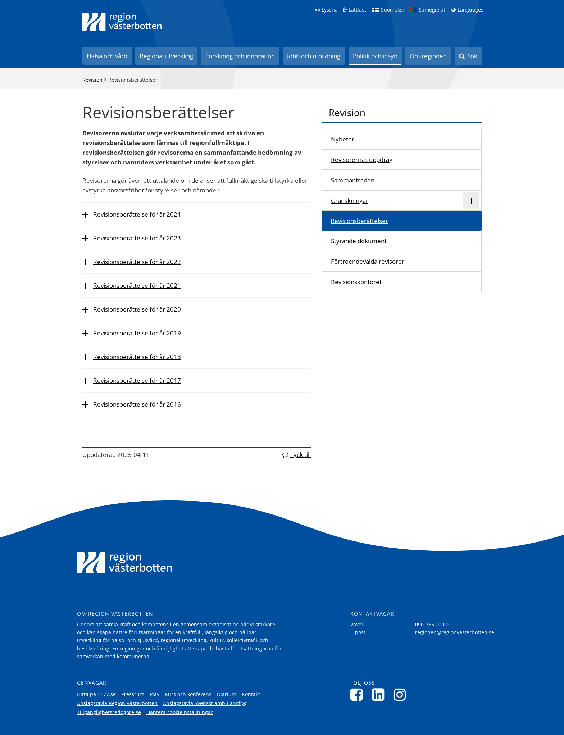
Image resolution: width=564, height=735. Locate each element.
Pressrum (132, 694)
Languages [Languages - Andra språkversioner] (470, 9)
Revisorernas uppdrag (361, 159)
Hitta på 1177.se (96, 694)
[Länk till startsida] (122, 22)
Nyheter (342, 139)
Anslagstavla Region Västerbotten (117, 703)
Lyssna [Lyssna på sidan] (330, 9)
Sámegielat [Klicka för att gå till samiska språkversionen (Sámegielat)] (432, 9)
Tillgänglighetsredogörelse (109, 712)
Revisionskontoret (356, 282)
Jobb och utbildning (313, 56)
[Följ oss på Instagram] (402, 694)
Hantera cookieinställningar (179, 712)
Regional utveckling (166, 56)
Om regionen (428, 56)
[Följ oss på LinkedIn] (380, 694)
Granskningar (349, 200)
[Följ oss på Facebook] (358, 694)
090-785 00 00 (432, 624)
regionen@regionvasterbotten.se (454, 632)
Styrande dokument (359, 241)
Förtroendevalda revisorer (367, 261)
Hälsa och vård (107, 56)
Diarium (226, 694)
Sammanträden (352, 180)
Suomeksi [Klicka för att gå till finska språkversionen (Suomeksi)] (392, 9)
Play (154, 694)
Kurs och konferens (188, 694)
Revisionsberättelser (359, 221)
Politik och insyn (375, 56)
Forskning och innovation (240, 56)
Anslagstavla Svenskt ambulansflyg (205, 703)
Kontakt (251, 694)
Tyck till (300, 454)
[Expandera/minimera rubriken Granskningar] (471, 200)
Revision (92, 79)
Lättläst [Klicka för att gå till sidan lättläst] (357, 9)
